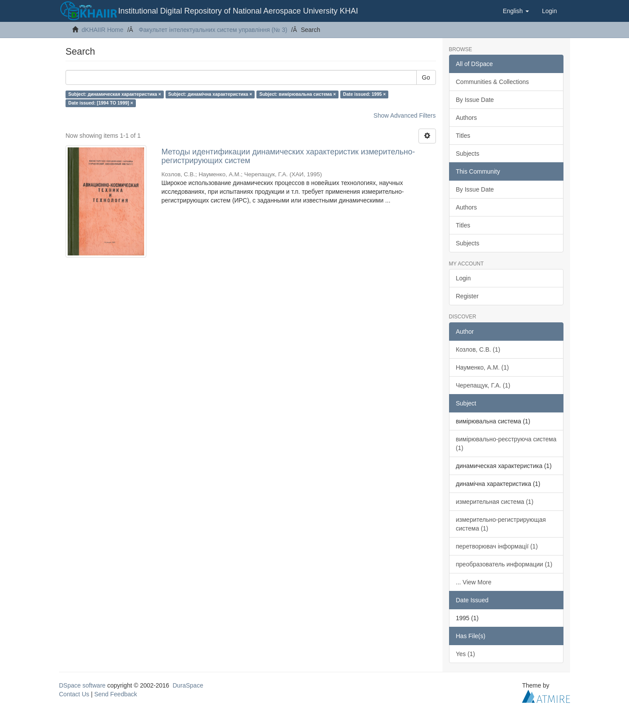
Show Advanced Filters (404, 115)
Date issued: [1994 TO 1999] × (100, 102)
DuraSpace (188, 685)
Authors (466, 117)
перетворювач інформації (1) (497, 546)
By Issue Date (475, 99)
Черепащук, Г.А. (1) (483, 385)
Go (426, 77)
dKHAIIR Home (103, 29)
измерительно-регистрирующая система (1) (501, 524)
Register (467, 296)
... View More (473, 582)
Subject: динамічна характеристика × (210, 94)
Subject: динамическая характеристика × (114, 94)
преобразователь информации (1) (504, 564)
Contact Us (74, 694)
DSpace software (82, 685)
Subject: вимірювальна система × (297, 94)
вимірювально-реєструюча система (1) (506, 443)
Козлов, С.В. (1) (478, 349)
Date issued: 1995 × (364, 94)
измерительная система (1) (495, 501)
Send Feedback (115, 694)
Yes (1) (465, 653)
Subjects (468, 153)
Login (463, 278)
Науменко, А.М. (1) (482, 367)
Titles (463, 135)
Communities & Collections (492, 81)
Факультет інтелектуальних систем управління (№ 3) (212, 29)
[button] (516, 11)
